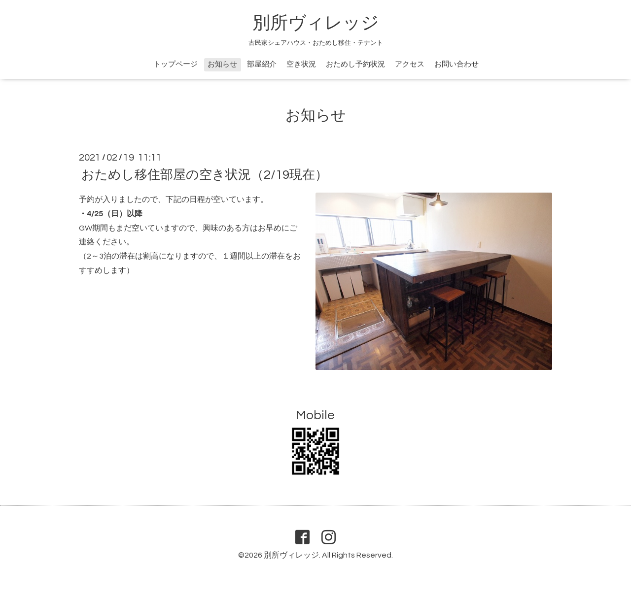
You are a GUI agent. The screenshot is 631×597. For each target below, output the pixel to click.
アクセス (409, 64)
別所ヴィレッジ (315, 23)
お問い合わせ (456, 64)
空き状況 (301, 64)
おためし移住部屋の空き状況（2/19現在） (204, 174)
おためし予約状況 (355, 64)
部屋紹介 (262, 64)
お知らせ (222, 64)
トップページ (175, 64)
